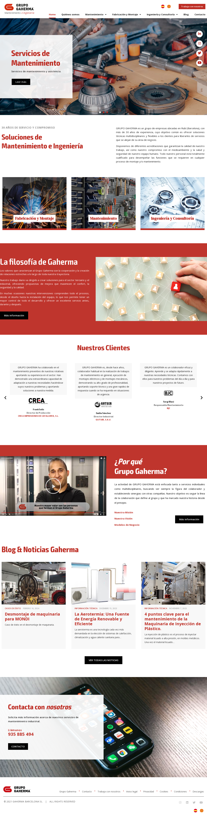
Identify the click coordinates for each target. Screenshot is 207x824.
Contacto (200, 14)
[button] (100, 112)
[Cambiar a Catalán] (169, 6)
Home (52, 14)
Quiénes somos (70, 14)
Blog (186, 14)
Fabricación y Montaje (126, 14)
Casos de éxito (13, 608)
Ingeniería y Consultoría (162, 14)
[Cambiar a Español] (163, 6)
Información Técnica (86, 608)
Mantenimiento (95, 14)
